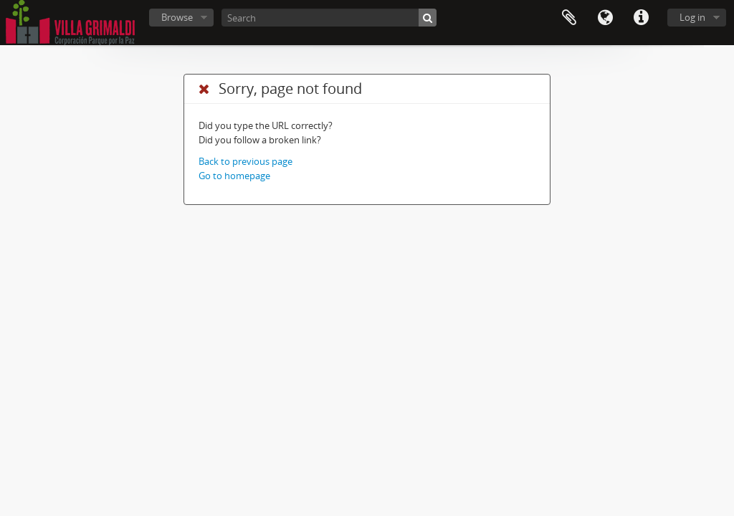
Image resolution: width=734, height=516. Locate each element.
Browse (177, 17)
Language (605, 18)
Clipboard (569, 18)
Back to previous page (245, 161)
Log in (692, 17)
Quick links (641, 18)
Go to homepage (234, 175)
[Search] (329, 18)
